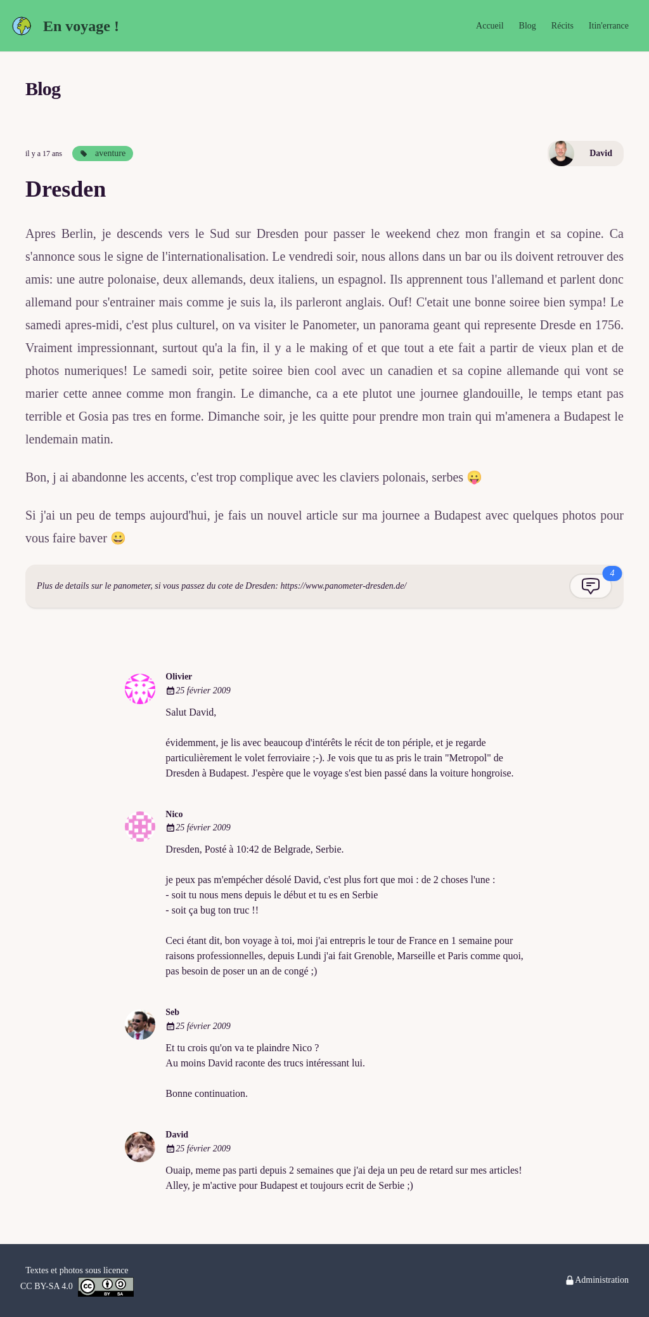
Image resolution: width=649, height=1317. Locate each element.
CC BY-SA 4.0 (77, 1287)
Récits (562, 25)
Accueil (490, 25)
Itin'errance (609, 25)
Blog (527, 25)
